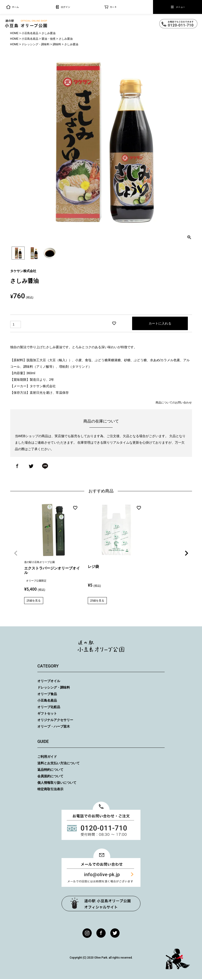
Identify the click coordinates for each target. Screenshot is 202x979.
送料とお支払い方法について (58, 763)
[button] (15, 553)
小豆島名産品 (30, 33)
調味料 (57, 44)
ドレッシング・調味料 (35, 44)
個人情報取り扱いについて (56, 782)
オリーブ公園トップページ (101, 903)
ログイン (62, 7)
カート (110, 7)
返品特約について (50, 769)
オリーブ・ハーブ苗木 (53, 726)
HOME (14, 33)
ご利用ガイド (47, 756)
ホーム (12, 7)
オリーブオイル (48, 681)
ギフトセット (47, 713)
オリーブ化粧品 (48, 707)
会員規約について (50, 776)
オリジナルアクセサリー (55, 720)
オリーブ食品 (47, 694)
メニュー (177, 7)
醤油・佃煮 (48, 38)
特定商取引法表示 (50, 789)
